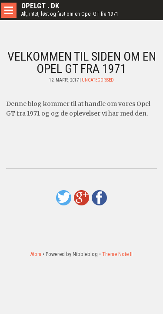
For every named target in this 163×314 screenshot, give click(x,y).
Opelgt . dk (40, 5)
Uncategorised (98, 80)
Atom (35, 254)
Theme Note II (117, 254)
